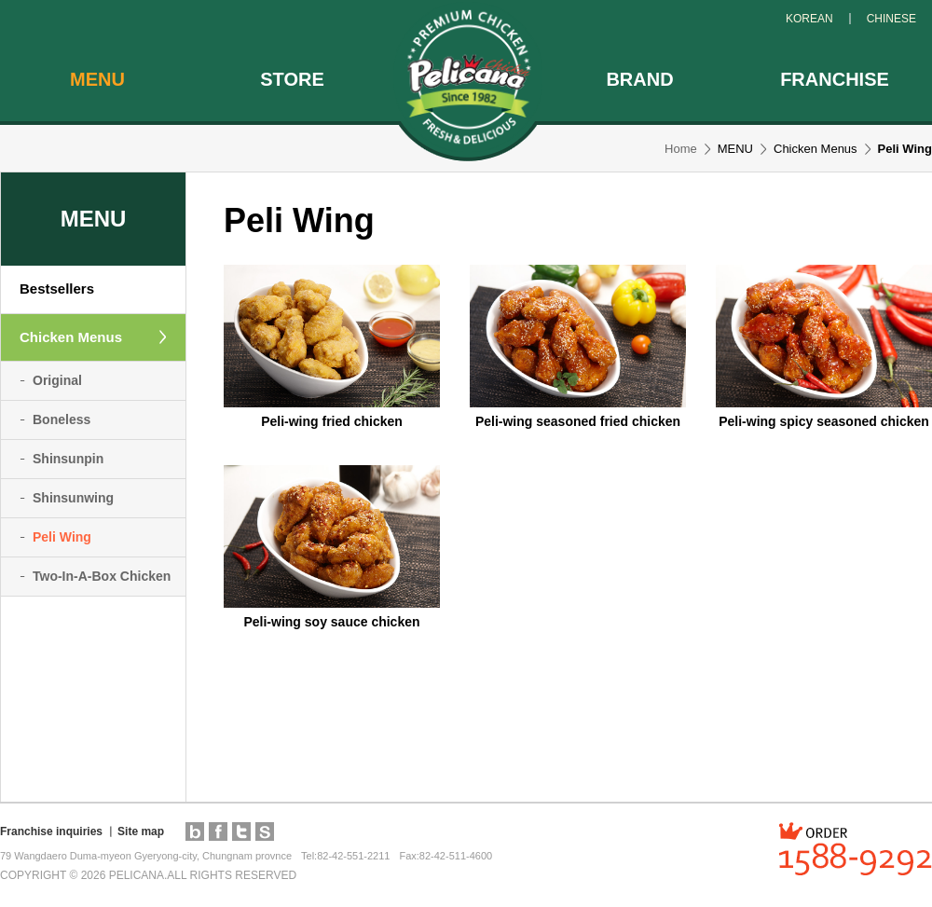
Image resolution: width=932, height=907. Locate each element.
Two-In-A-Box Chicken (102, 576)
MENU (97, 79)
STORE (292, 79)
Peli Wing (62, 536)
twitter (241, 831)
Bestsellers (57, 288)
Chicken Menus (71, 337)
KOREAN (809, 18)
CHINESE (891, 18)
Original (57, 380)
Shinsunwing (73, 497)
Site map (140, 831)
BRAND (639, 79)
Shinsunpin (68, 458)
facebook (218, 831)
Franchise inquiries (51, 831)
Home (681, 149)
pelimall (264, 831)
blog (194, 831)
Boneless (61, 419)
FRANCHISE (834, 79)
